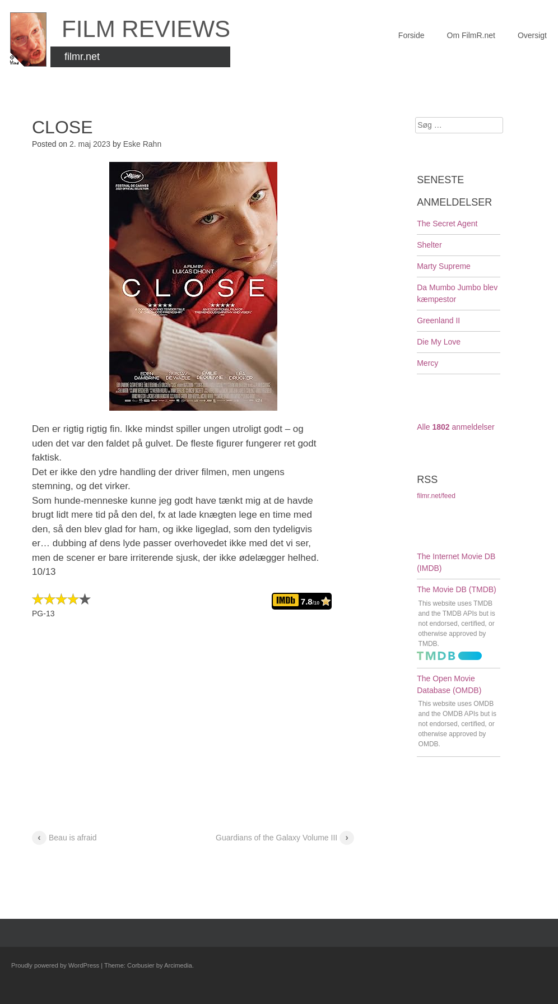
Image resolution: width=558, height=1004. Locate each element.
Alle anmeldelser (456, 426)
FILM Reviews (146, 29)
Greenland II (438, 320)
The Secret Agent (447, 223)
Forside (411, 35)
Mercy (427, 363)
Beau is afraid (64, 838)
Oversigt (532, 35)
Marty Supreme (444, 266)
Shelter (429, 244)
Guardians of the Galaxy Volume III (285, 838)
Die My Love (439, 341)
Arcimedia (178, 965)
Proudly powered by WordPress (55, 965)
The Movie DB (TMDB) (456, 589)
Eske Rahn (142, 144)
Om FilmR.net (471, 35)
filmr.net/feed (436, 496)
